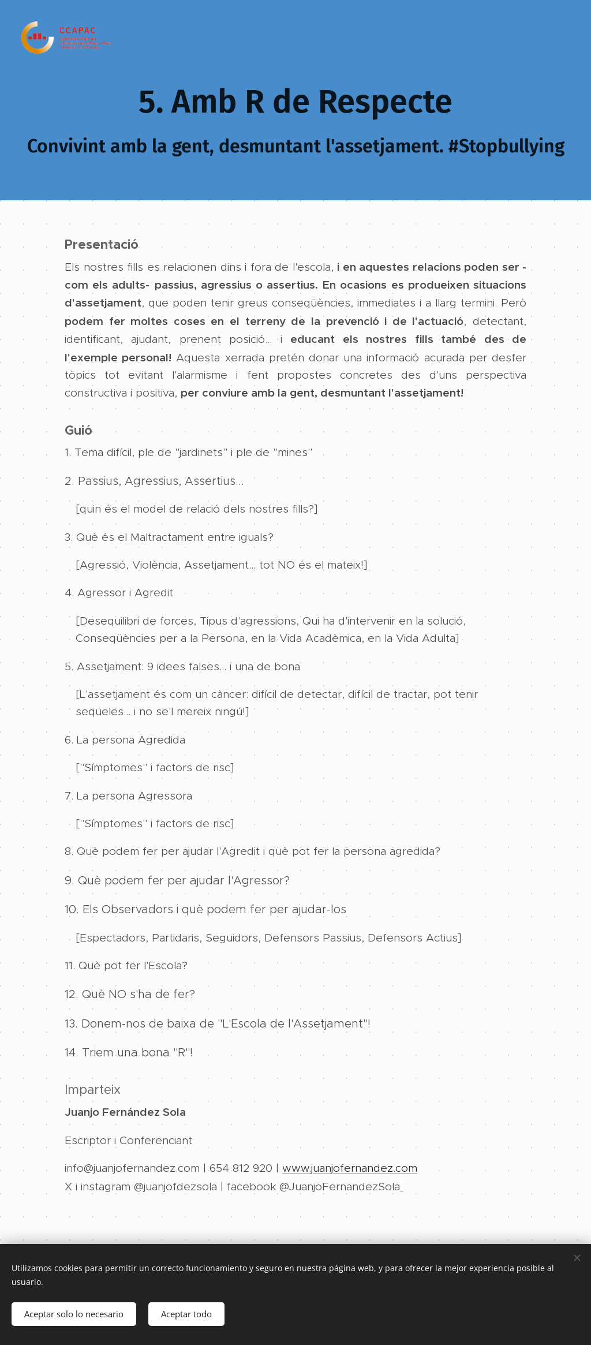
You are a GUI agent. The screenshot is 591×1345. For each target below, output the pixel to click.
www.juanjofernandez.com (349, 1168)
